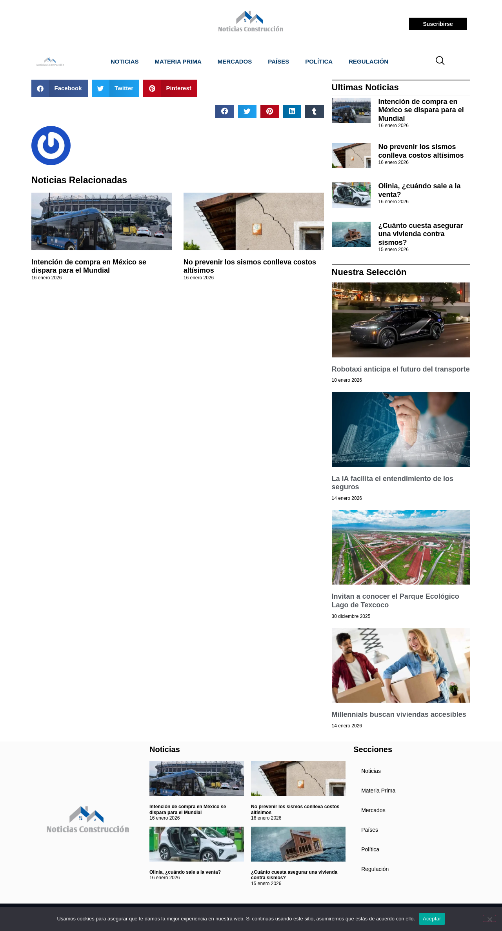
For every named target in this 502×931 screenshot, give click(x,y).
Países (278, 61)
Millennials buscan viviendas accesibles (399, 714)
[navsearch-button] (440, 61)
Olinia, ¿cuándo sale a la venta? (185, 872)
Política (319, 61)
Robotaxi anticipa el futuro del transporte (401, 369)
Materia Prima (178, 61)
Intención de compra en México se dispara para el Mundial (88, 266)
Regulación (368, 61)
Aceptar (432, 919)
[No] (489, 918)
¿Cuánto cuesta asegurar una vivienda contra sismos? (420, 234)
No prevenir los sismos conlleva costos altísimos (421, 151)
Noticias (125, 61)
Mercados (235, 61)
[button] (59, 88)
